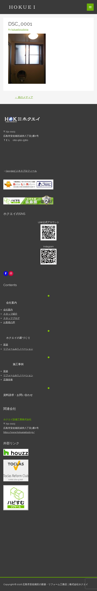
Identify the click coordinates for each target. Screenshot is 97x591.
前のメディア (24, 97)
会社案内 (8, 309)
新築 (5, 344)
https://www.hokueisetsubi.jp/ (19, 432)
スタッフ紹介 (10, 313)
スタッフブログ (11, 318)
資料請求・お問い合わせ (18, 395)
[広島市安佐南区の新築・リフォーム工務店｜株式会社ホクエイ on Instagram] (11, 273)
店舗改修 (8, 379)
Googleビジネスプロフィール (21, 171)
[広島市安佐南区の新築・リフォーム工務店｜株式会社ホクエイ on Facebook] (6, 273)
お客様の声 (9, 322)
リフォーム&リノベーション (18, 349)
